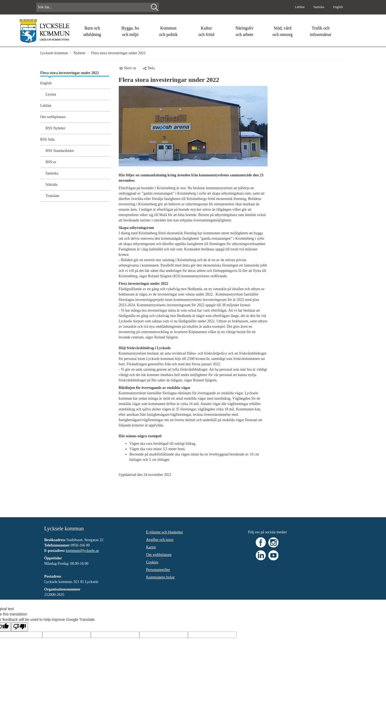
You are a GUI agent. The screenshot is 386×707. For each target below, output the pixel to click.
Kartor (151, 547)
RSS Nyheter (55, 128)
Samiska (319, 7)
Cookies (152, 562)
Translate (53, 196)
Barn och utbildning (92, 31)
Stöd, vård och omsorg (283, 31)
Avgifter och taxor (159, 540)
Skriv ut (130, 68)
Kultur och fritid (206, 31)
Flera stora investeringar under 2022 (69, 73)
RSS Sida (47, 139)
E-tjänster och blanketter (164, 532)
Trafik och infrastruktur (320, 31)
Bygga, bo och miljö (130, 31)
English (338, 7)
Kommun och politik (168, 31)
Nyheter (79, 53)
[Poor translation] (19, 627)
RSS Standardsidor (60, 151)
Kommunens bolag (160, 577)
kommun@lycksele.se (82, 551)
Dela (148, 68)
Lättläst (300, 7)
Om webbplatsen (52, 117)
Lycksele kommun (54, 53)
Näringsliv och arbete (244, 31)
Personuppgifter (158, 570)
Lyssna (51, 94)
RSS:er (51, 162)
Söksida (51, 185)
